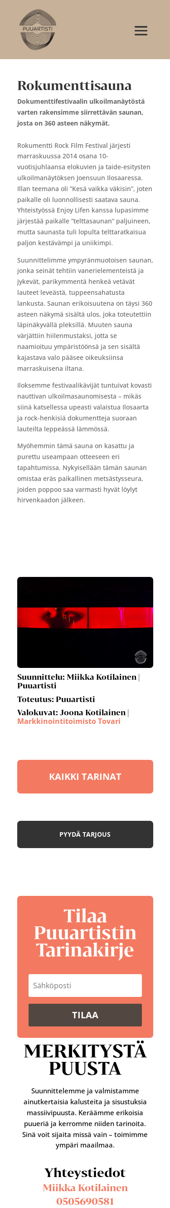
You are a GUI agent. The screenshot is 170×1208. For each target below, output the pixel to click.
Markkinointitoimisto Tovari (69, 721)
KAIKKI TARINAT (85, 776)
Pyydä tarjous (85, 834)
